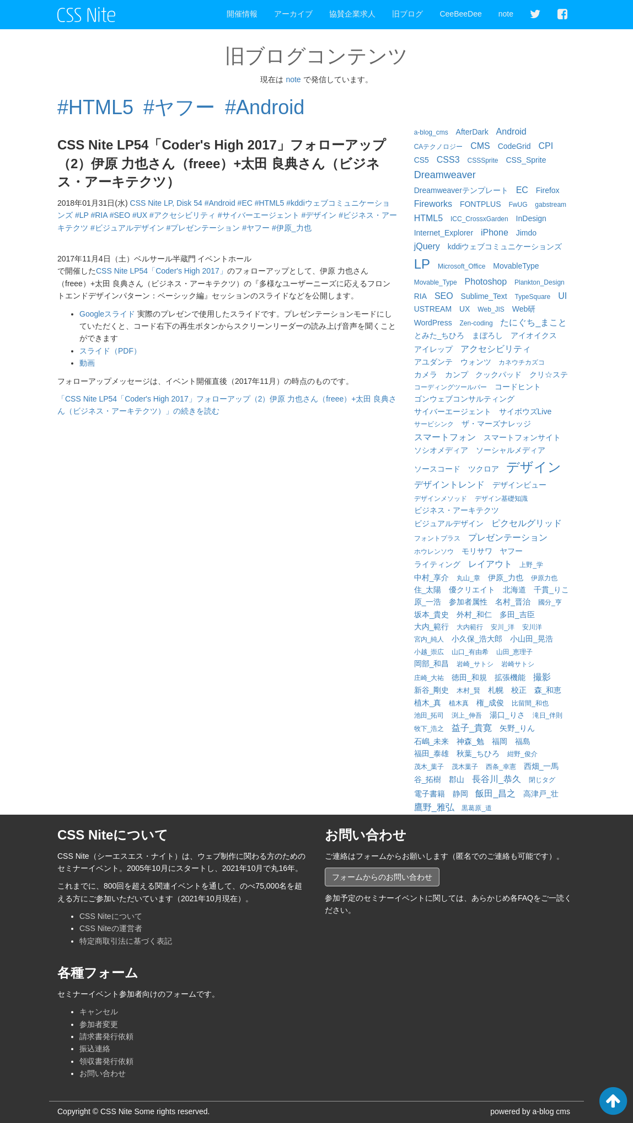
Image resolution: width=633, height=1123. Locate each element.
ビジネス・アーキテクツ (456, 510)
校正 (519, 690)
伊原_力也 (505, 577)
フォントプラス (437, 538)
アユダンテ (433, 361)
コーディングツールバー (450, 387)
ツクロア (483, 468)
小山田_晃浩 (531, 638)
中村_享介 (431, 577)
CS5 (421, 160)
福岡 (499, 741)
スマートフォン (445, 437)
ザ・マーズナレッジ (496, 423)
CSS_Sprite (526, 160)
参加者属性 (468, 601)
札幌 (495, 690)
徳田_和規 (469, 677)
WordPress (433, 322)
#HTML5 (95, 107)
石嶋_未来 (431, 741)
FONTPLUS (480, 204)
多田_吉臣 (517, 614)
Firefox (548, 190)
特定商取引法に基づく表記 (125, 941)
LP (422, 263)
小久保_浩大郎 (477, 638)
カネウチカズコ (521, 362)
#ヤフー (179, 107)
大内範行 (470, 627)
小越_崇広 (429, 652)
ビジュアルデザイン (449, 523)
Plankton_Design (539, 282)
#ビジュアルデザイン (127, 227)
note (505, 13)
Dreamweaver (445, 174)
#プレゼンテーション (203, 227)
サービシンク (434, 424)
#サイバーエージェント (258, 215)
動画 (87, 363)
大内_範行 (431, 626)
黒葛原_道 (477, 808)
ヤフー (511, 551)
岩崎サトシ (517, 664)
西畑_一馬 (541, 766)
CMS (480, 146)
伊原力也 (544, 578)
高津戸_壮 (541, 793)
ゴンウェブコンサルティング (464, 398)
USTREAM (433, 308)
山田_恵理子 (514, 652)
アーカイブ (293, 13)
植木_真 (428, 702)
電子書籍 (429, 793)
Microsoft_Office (461, 266)
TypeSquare (533, 297)
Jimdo (526, 232)
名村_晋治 (512, 601)
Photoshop (486, 281)
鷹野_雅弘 (434, 807)
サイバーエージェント (452, 411)
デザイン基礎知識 (501, 498)
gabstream (550, 204)
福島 (522, 741)
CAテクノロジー (438, 147)
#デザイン (318, 215)
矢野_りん (517, 728)
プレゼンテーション (508, 537)
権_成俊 (490, 702)
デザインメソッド (440, 498)
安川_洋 (502, 627)
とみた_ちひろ (439, 335)
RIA (420, 296)
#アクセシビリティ (182, 215)
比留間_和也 (530, 703)
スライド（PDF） (110, 350)
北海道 (514, 589)
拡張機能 (510, 677)
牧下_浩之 (429, 728)
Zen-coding (476, 323)
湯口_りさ (507, 714)
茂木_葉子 (429, 767)
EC (522, 190)
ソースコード (437, 468)
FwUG (517, 204)
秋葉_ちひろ (478, 753)
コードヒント (518, 386)
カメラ (425, 374)
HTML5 (428, 218)
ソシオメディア (441, 450)
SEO (443, 296)
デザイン (533, 466)
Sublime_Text (484, 296)
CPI (545, 146)
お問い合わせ (102, 1073)
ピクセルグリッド (526, 523)
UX (464, 308)
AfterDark (472, 131)
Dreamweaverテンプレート (461, 190)
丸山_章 (468, 578)
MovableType (516, 265)
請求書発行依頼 (106, 1036)
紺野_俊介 (522, 754)
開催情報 (242, 13)
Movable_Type (435, 282)
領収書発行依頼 (106, 1061)
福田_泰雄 (431, 753)
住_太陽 (428, 589)
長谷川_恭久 (496, 779)
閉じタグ (542, 780)
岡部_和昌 (431, 663)
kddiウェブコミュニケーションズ (505, 246)
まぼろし (487, 335)
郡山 (456, 779)
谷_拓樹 (428, 779)
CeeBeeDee (460, 13)
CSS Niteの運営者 (110, 928)
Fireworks (433, 203)
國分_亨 (550, 602)
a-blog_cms (431, 132)
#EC (245, 203)
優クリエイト (472, 589)
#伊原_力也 (292, 227)
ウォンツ (475, 361)
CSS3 (448, 159)
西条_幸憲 (501, 767)
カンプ (456, 374)
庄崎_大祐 (429, 678)
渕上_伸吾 (467, 715)
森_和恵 (548, 690)
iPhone (494, 232)
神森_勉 (470, 741)
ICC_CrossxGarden (479, 219)
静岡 (460, 793)
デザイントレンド (449, 484)
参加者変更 (98, 1024)
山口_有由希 (470, 652)
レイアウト (490, 564)
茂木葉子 (465, 767)
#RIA (98, 215)
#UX (139, 215)
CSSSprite (482, 160)
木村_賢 (468, 690)
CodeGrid (514, 146)
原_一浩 (428, 601)
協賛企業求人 (352, 13)
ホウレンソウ (434, 551)
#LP (82, 215)
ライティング (437, 564)
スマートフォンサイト (522, 437)
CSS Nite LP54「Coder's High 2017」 (161, 270)
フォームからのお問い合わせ (382, 877)
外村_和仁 (474, 614)
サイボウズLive (525, 411)
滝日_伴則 (548, 715)
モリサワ (477, 551)
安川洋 (532, 627)
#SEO (120, 215)
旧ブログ (407, 13)
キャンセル (98, 1011)
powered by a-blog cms (530, 1111)
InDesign (531, 218)
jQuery (427, 246)
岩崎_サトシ (475, 664)
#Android (264, 107)
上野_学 (531, 565)
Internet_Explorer (443, 232)
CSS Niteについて (110, 916)
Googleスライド (107, 313)
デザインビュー (519, 484)
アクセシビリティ (495, 349)
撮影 (542, 677)
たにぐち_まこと (533, 322)
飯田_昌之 (495, 793)
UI (562, 296)
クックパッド (498, 374)
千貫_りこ (551, 589)
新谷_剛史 (431, 690)
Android (511, 131)
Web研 (524, 308)
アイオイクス (534, 335)
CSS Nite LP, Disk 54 (166, 203)
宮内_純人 (429, 639)
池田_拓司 (429, 715)
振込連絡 (94, 1048)
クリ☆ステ (548, 374)
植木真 (459, 703)
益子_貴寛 (472, 727)
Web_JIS (491, 309)
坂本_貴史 (431, 614)
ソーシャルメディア (510, 450)
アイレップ (433, 349)
